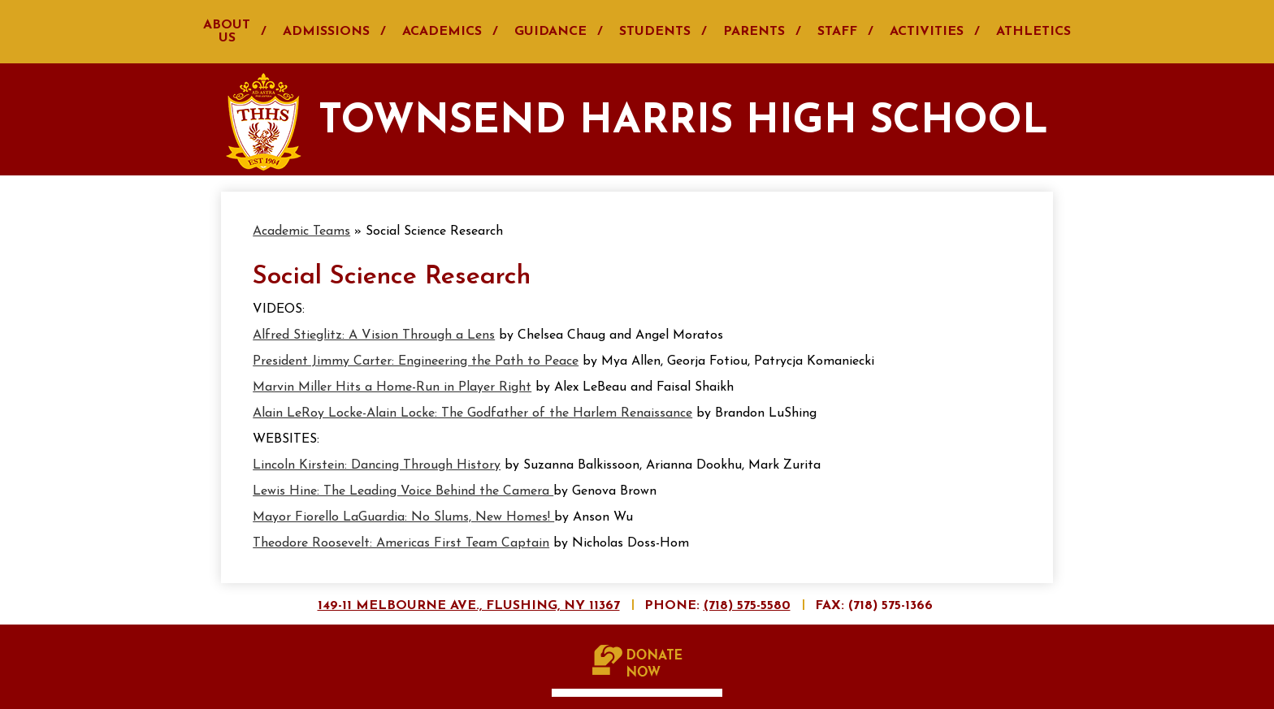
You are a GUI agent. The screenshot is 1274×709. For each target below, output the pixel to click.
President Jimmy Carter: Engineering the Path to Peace (415, 361)
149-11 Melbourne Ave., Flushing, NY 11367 (469, 605)
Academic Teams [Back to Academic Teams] (301, 231)
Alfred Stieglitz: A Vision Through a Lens (374, 335)
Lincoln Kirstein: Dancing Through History (376, 465)
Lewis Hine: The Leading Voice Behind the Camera (403, 491)
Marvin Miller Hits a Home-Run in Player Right (392, 387)
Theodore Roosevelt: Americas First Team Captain (401, 543)
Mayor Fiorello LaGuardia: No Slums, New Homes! (403, 517)
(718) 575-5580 (747, 605)
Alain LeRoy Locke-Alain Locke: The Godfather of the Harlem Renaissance (472, 413)
